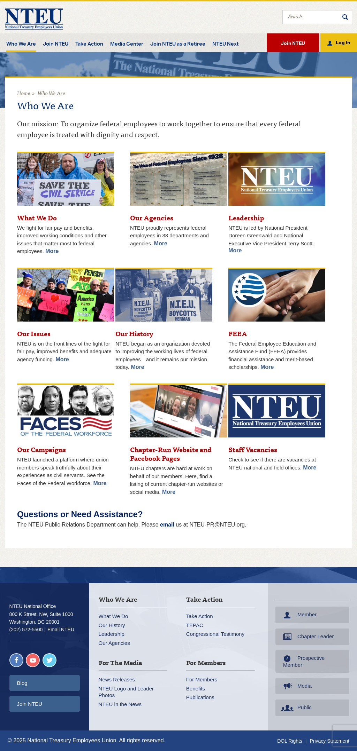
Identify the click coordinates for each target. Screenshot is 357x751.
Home (23, 93)
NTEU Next (225, 44)
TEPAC (194, 625)
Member (298, 614)
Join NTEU (55, 44)
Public (296, 707)
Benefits (195, 688)
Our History (112, 625)
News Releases (117, 679)
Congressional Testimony (215, 634)
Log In (343, 42)
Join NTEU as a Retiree (177, 44)
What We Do (113, 616)
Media (296, 686)
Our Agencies (114, 643)
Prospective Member (302, 661)
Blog (22, 683)
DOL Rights (289, 741)
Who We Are (21, 44)
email (167, 525)
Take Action (89, 44)
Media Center (126, 44)
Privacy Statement (329, 741)
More (52, 251)
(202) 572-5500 (26, 629)
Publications (200, 697)
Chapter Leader (307, 636)
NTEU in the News (120, 704)
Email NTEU (60, 629)
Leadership (111, 634)
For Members (201, 679)
